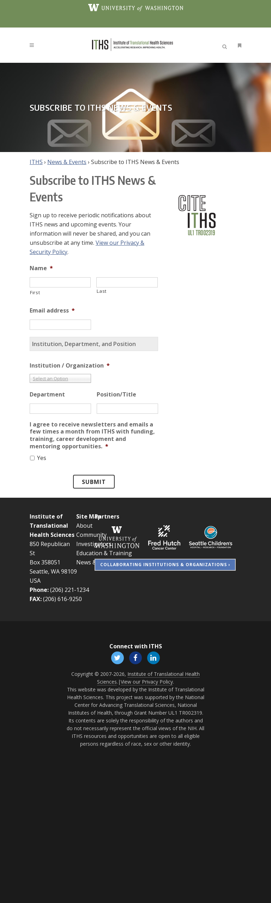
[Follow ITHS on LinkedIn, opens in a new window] (153, 657)
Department (47, 394)
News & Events (66, 162)
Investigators (94, 544)
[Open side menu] (238, 45)
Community (91, 535)
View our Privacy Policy (147, 681)
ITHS (36, 162)
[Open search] (226, 45)
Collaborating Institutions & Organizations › (165, 565)
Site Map (88, 516)
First (35, 292)
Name (41, 268)
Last (102, 291)
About (84, 525)
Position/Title (116, 394)
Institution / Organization (70, 365)
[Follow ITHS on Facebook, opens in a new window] (135, 657)
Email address (52, 310)
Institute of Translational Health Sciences (52, 526)
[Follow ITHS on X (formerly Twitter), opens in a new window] (117, 657)
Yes (41, 458)
